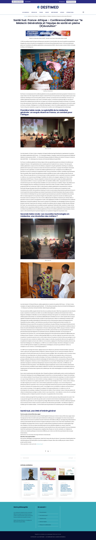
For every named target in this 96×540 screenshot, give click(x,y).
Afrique (62, 12)
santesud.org (39, 444)
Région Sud (34, 12)
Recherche (62, 1)
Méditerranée (54, 12)
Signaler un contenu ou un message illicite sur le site (48, 534)
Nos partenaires (42, 512)
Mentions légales (43, 521)
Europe (47, 12)
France (41, 12)
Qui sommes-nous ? (43, 515)
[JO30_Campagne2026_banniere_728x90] (48, 33)
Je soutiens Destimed (18, 1)
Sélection (28, 494)
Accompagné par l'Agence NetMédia (56, 536)
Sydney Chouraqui (17, 520)
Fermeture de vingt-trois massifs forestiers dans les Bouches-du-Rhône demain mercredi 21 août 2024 (47, 488)
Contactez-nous (42, 518)
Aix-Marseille (25, 12)
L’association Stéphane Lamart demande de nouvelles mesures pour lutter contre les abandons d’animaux (66, 488)
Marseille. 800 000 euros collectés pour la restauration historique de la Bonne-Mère (29, 487)
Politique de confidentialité (45, 524)
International (70, 12)
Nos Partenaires (71, 1)
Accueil (25, 16)
